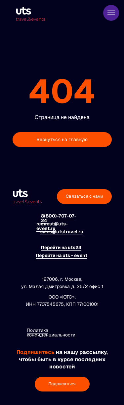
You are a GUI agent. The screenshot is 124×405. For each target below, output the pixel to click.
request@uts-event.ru (52, 226)
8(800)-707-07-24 (58, 218)
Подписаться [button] (62, 384)
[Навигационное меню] (111, 13)
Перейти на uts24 (61, 247)
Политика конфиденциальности (51, 332)
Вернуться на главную (62, 139)
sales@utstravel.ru (61, 232)
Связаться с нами (84, 196)
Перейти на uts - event (61, 255)
